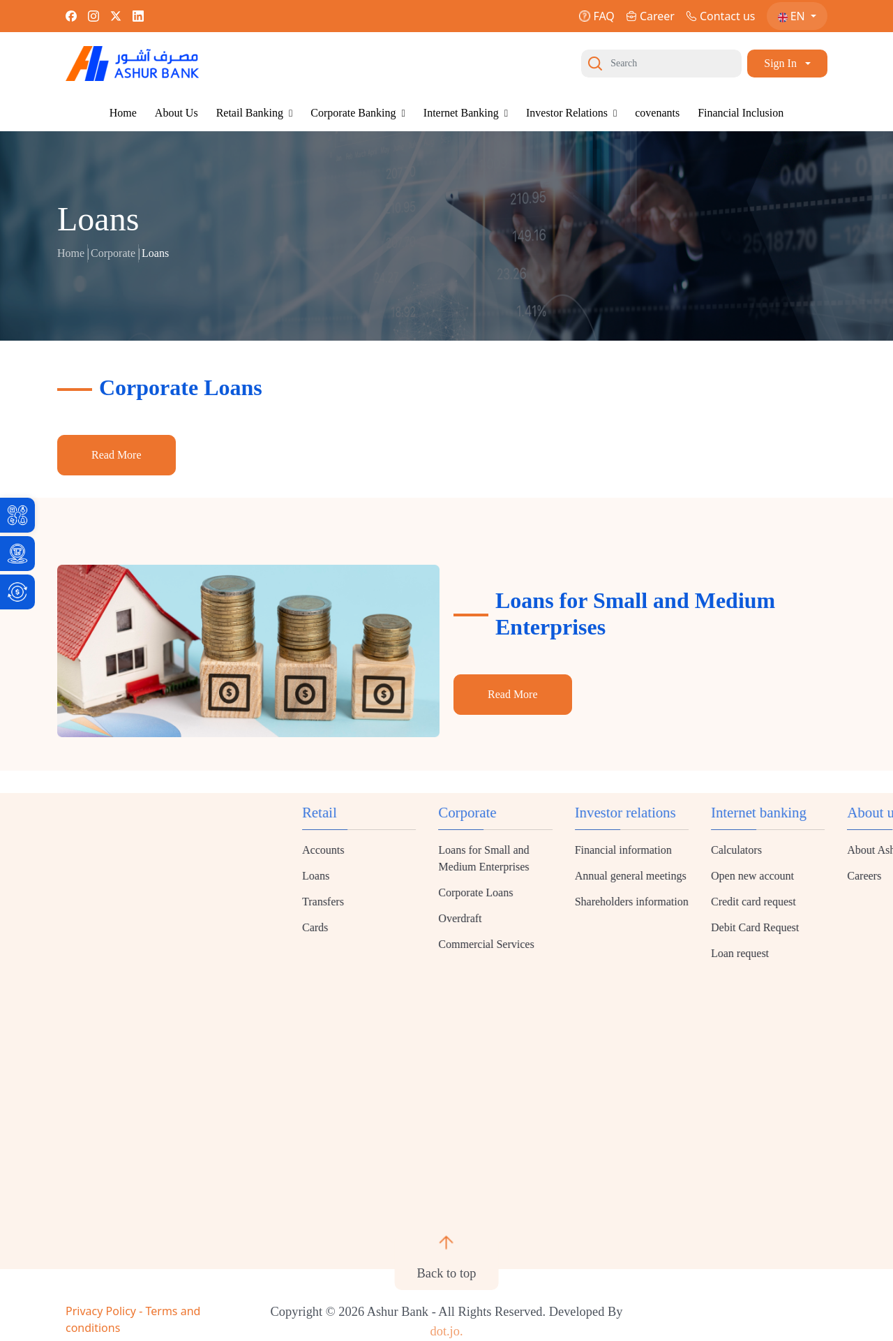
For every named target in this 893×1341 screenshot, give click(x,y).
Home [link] (123, 113)
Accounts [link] (749, 850)
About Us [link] (176, 113)
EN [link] (793, 16)
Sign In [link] (780, 63)
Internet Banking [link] (465, 113)
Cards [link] (740, 927)
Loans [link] (741, 876)
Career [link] (650, 16)
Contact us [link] (721, 16)
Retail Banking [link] (254, 113)
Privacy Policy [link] (102, 1311)
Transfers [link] (749, 901)
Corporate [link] (113, 253)
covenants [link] (657, 113)
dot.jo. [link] (446, 1331)
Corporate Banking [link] (357, 113)
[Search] (661, 63)
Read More (116, 455)
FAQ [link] (596, 16)
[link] (17, 515)
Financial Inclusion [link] (740, 113)
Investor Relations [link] (571, 113)
